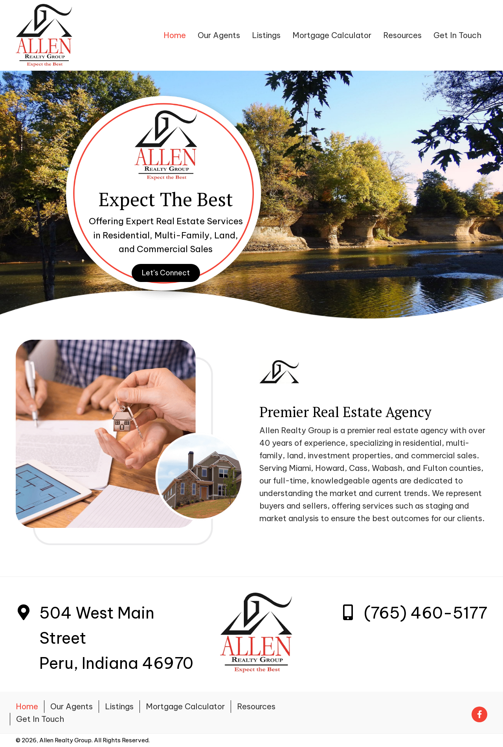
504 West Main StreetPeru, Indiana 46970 (116, 638)
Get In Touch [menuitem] (40, 719)
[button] (166, 273)
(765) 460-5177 (425, 613)
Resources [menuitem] (256, 706)
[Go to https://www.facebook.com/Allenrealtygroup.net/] (479, 712)
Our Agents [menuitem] (71, 706)
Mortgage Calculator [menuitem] (185, 706)
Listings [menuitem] (119, 706)
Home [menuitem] (27, 706)
